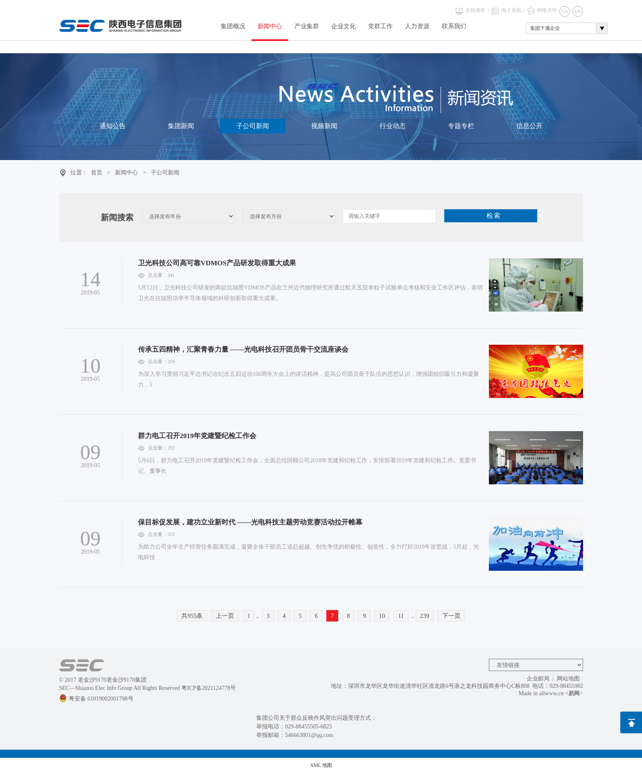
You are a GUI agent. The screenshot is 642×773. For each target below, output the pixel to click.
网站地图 (568, 679)
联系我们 (454, 26)
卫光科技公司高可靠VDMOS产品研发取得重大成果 (217, 263)
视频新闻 (324, 127)
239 (425, 616)
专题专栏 (461, 127)
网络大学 (547, 10)
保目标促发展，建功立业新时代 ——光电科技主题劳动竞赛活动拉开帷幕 (250, 522)
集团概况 (233, 26)
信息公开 (529, 127)
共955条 (192, 616)
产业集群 (306, 26)
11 (401, 616)
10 (382, 616)
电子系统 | (513, 10)
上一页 (225, 616)
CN (564, 11)
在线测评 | (477, 10)
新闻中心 (270, 26)
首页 (96, 173)
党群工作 (380, 26)
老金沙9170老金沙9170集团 (112, 680)
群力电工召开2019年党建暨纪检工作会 (197, 436)
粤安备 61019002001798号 (96, 699)
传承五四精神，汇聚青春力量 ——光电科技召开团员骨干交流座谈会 (243, 349)
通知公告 (112, 127)
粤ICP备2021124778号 (208, 688)
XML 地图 (321, 765)
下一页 (451, 616)
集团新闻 (181, 127)
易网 (574, 693)
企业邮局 (538, 679)
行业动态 (393, 127)
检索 (493, 215)
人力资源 (417, 26)
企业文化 (343, 26)
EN (577, 11)
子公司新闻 (252, 127)
